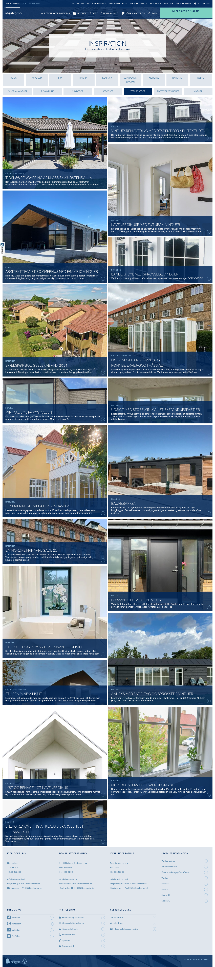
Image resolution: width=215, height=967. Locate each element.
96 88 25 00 (16, 872)
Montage (168, 4)
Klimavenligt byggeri (130, 80)
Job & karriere (116, 917)
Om (72, 4)
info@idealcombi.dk (16, 879)
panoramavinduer (18, 91)
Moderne (154, 78)
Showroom (83, 4)
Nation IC (177, 78)
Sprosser (107, 91)
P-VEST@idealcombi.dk (29, 884)
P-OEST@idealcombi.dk (81, 884)
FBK (60, 78)
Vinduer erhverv (31, 4)
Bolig (13, 78)
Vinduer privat (13, 4)
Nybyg (200, 78)
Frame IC (165, 895)
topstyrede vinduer (168, 91)
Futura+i (165, 889)
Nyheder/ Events (138, 4)
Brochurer (155, 4)
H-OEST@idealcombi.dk (82, 888)
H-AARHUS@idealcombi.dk (135, 888)
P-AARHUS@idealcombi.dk (133, 884)
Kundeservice (99, 4)
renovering (47, 91)
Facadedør (37, 78)
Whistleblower (116, 923)
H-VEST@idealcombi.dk (31, 888)
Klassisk (107, 78)
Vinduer (198, 91)
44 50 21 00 (67, 872)
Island (206, 4)
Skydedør (77, 91)
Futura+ (165, 884)
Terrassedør (138, 91)
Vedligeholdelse (118, 4)
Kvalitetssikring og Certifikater (175, 872)
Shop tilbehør (183, 4)
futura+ (83, 78)
